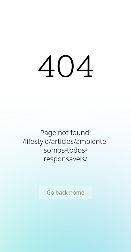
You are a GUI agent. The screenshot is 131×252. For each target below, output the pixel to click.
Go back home (65, 192)
